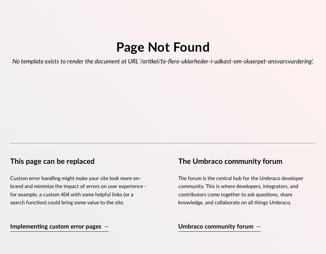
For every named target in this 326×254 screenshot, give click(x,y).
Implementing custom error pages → (59, 227)
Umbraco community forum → (219, 227)
